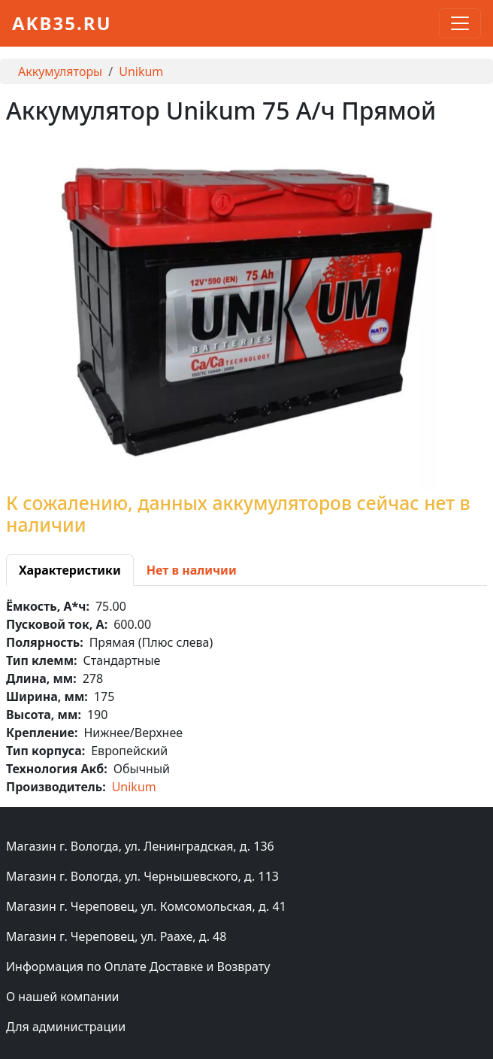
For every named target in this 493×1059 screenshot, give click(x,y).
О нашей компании (62, 996)
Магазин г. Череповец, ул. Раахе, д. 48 (116, 936)
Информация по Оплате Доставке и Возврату (138, 966)
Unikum (141, 71)
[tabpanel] (246, 696)
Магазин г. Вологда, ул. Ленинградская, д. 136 (140, 846)
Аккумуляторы (60, 71)
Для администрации (66, 1026)
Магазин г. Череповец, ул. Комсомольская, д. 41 (146, 906)
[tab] (70, 570)
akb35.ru (62, 23)
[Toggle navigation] (460, 23)
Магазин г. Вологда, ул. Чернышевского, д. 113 (142, 876)
